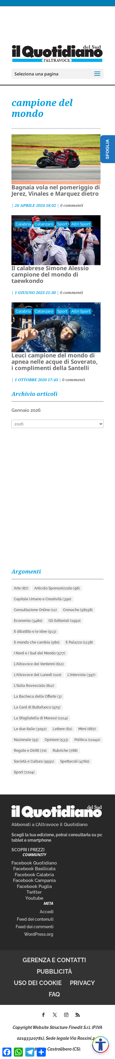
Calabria (23, 224)
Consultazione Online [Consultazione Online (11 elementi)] (35, 610)
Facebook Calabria (34, 874)
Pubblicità (54, 971)
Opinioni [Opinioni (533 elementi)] (56, 740)
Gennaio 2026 (26, 410)
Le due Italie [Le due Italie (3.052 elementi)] (30, 729)
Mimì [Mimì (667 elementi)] (87, 729)
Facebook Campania (34, 880)
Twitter (34, 892)
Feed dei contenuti (35, 919)
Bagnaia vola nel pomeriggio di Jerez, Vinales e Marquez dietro (55, 190)
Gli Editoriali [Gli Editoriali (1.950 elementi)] (64, 621)
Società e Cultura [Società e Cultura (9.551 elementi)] (34, 761)
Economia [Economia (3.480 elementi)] (28, 621)
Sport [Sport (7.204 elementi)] (24, 772)
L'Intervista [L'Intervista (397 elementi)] (81, 675)
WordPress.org (38, 934)
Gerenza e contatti (54, 960)
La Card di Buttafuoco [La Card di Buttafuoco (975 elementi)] (37, 707)
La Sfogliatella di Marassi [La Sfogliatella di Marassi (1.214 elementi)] (41, 718)
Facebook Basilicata (34, 868)
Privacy (82, 983)
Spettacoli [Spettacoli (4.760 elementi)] (74, 761)
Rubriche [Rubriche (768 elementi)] (65, 750)
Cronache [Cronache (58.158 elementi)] (78, 610)
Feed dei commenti (34, 926)
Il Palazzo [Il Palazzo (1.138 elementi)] (79, 642)
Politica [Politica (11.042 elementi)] (87, 740)
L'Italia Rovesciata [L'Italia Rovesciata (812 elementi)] (34, 686)
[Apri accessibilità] (100, 1044)
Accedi (46, 911)
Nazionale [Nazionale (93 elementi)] (26, 740)
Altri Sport (80, 224)
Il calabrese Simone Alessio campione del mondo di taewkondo (50, 274)
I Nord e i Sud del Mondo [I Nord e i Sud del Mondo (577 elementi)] (39, 653)
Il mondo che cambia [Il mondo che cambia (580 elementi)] (37, 642)
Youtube (34, 898)
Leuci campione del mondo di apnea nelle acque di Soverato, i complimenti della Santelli (54, 361)
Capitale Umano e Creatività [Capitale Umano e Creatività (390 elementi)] (42, 599)
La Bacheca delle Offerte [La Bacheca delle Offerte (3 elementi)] (38, 696)
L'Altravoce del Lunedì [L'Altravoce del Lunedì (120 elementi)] (37, 675)
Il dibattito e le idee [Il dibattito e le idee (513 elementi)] (35, 631)
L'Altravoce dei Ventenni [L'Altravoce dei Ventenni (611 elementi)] (39, 664)
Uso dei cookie (38, 983)
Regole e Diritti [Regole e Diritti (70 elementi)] (30, 750)
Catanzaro (44, 224)
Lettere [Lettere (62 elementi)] (62, 729)
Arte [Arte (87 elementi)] (21, 588)
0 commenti (71, 205)
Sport (62, 224)
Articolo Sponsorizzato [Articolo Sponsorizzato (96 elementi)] (57, 588)
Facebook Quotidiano (34, 863)
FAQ (54, 994)
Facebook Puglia (34, 886)
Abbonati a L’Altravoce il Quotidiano (49, 824)
